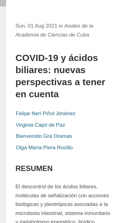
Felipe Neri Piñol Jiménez (45, 113)
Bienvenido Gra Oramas (44, 136)
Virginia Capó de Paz (40, 125)
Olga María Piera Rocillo (44, 148)
